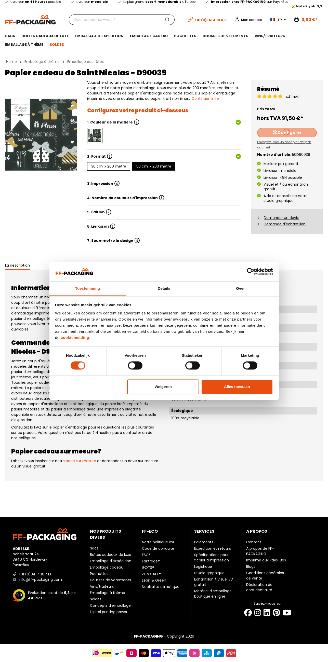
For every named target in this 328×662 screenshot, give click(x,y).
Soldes (95, 599)
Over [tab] (240, 288)
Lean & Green (154, 580)
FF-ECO (150, 531)
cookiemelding (75, 337)
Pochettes (99, 573)
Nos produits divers (105, 534)
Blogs (250, 566)
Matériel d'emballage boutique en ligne (213, 593)
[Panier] (306, 20)
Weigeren (163, 386)
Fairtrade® (151, 561)
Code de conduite (158, 548)
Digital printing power (108, 611)
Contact (253, 542)
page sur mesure (81, 460)
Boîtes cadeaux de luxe (110, 554)
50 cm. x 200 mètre (153, 166)
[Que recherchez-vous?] (114, 20)
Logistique (203, 566)
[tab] (17, 265)
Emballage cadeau (106, 567)
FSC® (146, 554)
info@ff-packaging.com (37, 579)
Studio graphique (209, 572)
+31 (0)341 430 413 (32, 574)
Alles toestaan (237, 386)
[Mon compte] (248, 19)
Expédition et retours (212, 548)
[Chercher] (167, 20)
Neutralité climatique (160, 586)
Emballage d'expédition (110, 560)
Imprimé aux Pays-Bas (266, 560)
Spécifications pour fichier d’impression (211, 557)
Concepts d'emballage (110, 605)
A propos (256, 531)
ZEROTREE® (151, 573)
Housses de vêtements (110, 580)
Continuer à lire (205, 98)
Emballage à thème (107, 592)
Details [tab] (164, 288)
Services (204, 531)
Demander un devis (281, 217)
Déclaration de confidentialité (259, 587)
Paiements (203, 542)
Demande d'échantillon (285, 224)
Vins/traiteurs (102, 586)
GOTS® (148, 567)
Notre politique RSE (158, 542)
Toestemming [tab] (87, 288)
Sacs (94, 548)
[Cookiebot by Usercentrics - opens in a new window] (250, 271)
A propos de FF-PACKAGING (260, 551)
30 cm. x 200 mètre (108, 166)
